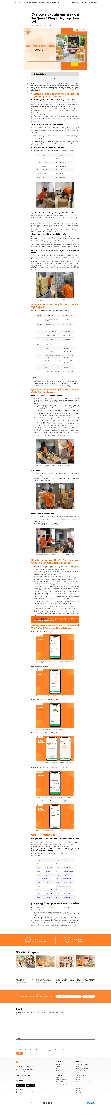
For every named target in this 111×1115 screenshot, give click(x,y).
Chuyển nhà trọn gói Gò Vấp (63, 893)
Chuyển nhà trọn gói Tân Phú (63, 878)
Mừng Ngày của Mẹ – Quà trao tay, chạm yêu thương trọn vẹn (65, 980)
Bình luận (19, 1015)
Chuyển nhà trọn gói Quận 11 (44, 893)
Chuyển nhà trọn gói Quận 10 (44, 889)
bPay (47, 2)
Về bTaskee (27, 2)
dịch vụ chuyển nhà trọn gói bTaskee (44, 102)
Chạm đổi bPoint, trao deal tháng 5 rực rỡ (24, 979)
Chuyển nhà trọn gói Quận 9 (44, 897)
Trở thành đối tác (73, 2)
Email (18, 1038)
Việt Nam (94, 2)
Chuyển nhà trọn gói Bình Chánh (64, 871)
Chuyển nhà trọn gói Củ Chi (63, 886)
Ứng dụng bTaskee (39, 118)
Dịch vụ (34, 2)
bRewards (41, 2)
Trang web (19, 1044)
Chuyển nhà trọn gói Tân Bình (64, 875)
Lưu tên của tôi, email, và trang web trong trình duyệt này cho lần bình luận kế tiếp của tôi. (43, 1050)
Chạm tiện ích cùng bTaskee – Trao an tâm (43, 979)
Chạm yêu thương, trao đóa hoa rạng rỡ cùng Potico (85, 979)
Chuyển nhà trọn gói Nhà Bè (63, 882)
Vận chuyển (45, 10)
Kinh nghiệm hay (55, 2)
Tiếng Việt (84, 2)
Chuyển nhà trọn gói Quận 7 (44, 878)
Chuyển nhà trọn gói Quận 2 (63, 897)
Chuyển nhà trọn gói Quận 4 (44, 871)
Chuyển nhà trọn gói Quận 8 (44, 882)
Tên (17, 1033)
